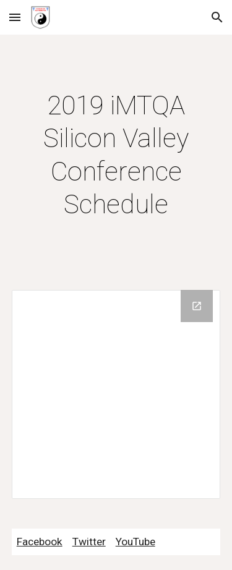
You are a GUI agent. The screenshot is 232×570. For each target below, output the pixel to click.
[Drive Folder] (116, 394)
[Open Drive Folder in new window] (197, 306)
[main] (116, 155)
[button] (15, 17)
